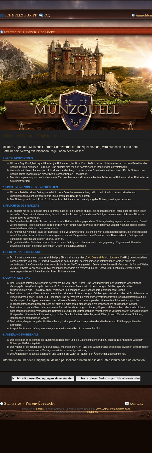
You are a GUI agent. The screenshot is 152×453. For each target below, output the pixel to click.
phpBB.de (92, 411)
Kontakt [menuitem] (136, 403)
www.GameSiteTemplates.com (113, 409)
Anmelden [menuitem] (144, 15)
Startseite (12, 32)
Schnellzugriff (20, 15)
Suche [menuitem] (150, 32)
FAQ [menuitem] (46, 15)
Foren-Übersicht (40, 32)
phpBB (40, 409)
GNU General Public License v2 (103, 257)
